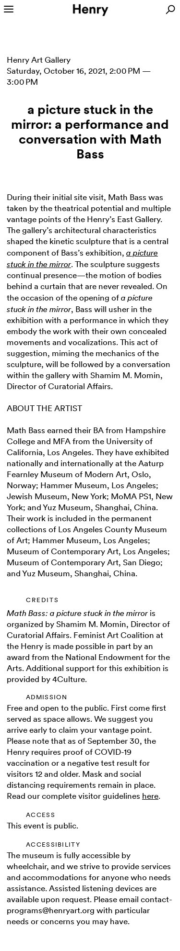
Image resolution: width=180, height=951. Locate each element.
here (150, 796)
